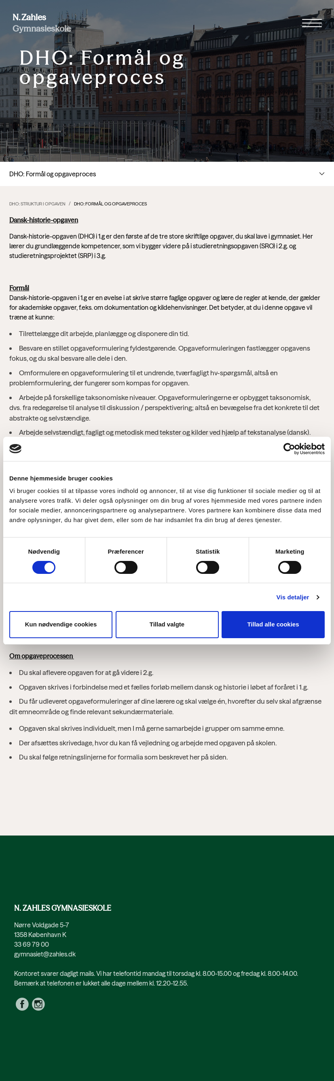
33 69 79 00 (31, 944)
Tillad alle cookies (273, 624)
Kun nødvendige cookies (61, 624)
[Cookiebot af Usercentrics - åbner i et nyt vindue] (289, 449)
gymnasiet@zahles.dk (45, 954)
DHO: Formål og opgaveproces (110, 204)
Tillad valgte (167, 624)
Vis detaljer (293, 597)
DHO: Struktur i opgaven (37, 204)
